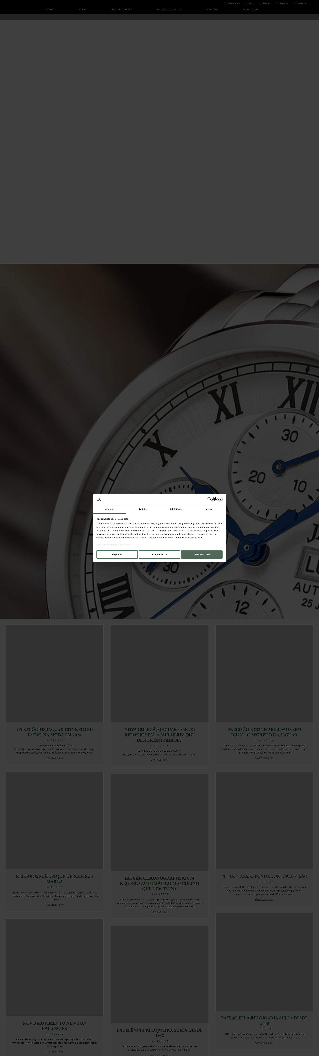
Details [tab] (143, 509)
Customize (159, 554)
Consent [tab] (109, 509)
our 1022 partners (115, 523)
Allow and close (201, 554)
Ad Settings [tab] (176, 509)
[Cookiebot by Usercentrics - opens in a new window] (210, 499)
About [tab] (209, 509)
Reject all (117, 554)
